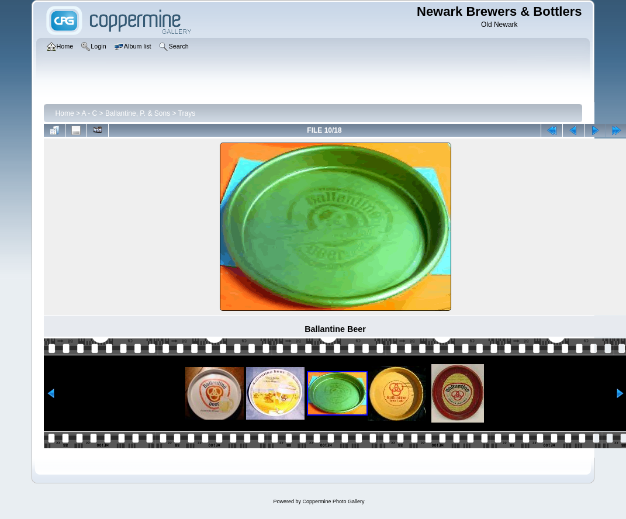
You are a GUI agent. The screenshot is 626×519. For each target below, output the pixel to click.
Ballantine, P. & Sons (137, 113)
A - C (90, 113)
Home (65, 113)
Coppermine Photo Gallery (333, 501)
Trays (187, 113)
